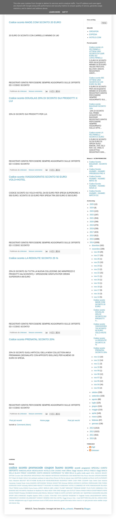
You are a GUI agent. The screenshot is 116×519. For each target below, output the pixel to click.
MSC (17, 490)
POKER (16, 493)
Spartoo (35, 495)
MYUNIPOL (23, 490)
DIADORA (33, 483)
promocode (36, 467)
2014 (92, 242)
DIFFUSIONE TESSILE (44, 483)
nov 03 (97, 388)
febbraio (95, 420)
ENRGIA (70, 483)
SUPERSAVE (56, 473)
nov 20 (97, 280)
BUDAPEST (64, 480)
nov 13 (97, 357)
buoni (42, 500)
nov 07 (97, 378)
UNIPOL (104, 495)
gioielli (63, 500)
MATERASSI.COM (66, 475)
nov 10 (97, 367)
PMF (93, 447)
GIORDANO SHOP (15, 485)
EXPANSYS (77, 483)
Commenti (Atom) (24, 425)
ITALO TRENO (14, 488)
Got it (65, 12)
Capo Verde (93, 480)
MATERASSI (55, 475)
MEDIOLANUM (37, 470)
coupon (49, 467)
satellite (99, 500)
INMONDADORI (95, 485)
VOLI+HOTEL (57, 498)
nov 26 (97, 259)
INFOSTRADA (36, 475)
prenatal (90, 500)
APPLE (86, 470)
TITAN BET (53, 495)
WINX (105, 498)
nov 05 (97, 381)
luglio (94, 403)
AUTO (97, 478)
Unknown (95, 450)
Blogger (87, 509)
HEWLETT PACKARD (44, 485)
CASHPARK (31, 473)
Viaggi (98, 470)
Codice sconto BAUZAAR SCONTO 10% (97, 106)
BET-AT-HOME (31, 480)
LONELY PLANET (59, 488)
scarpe (105, 500)
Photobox (22, 493)
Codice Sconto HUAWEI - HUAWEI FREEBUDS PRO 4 (97, 171)
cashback (34, 478)
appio (30, 500)
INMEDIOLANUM (25, 470)
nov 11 (97, 364)
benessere (36, 500)
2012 (92, 431)
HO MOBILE (56, 485)
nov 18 (97, 287)
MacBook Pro (40, 490)
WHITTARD (84, 498)
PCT (10, 478)
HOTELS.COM (95, 37)
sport (88, 473)
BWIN (70, 480)
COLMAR (85, 480)
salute (95, 500)
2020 (92, 222)
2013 (92, 428)
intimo (74, 500)
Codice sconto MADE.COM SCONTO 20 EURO (35, 22)
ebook (51, 500)
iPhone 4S (57, 478)
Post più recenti (15, 420)
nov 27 (97, 255)
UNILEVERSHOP (95, 495)
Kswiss (35, 488)
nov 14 (97, 297)
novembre (96, 249)
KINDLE (25, 488)
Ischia (21, 488)
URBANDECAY (14, 498)
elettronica (57, 500)
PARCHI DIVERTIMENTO (94, 490)
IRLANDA (104, 485)
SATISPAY (69, 493)
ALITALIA (91, 478)
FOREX (104, 483)
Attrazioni (16, 480)
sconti (77, 468)
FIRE (100, 483)
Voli (29, 478)
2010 (92, 438)
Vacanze (80, 470)
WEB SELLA (69, 473)
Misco (46, 490)
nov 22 (97, 273)
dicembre (96, 245)
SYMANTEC (22, 495)
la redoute (67, 478)
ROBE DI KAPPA (60, 493)
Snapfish (29, 495)
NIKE (58, 490)
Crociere (17, 475)
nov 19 (97, 283)
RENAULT (51, 493)
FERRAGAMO (93, 483)
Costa (28, 483)
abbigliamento (19, 500)
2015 (92, 239)
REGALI (44, 493)
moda (83, 473)
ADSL (92, 473)
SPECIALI (95, 468)
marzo (94, 417)
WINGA (100, 498)
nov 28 (97, 252)
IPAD (43, 475)
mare (72, 478)
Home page (44, 420)
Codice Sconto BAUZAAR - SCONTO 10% (98, 164)
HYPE (88, 485)
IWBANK (48, 475)
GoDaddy (25, 485)
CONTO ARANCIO (43, 473)
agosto (95, 399)
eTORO (46, 500)
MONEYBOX (76, 475)
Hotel (64, 470)
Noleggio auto (65, 490)
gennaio (95, 424)
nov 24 (97, 266)
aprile (94, 413)
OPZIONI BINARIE (101, 475)
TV (77, 495)
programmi (86, 468)
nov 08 (97, 374)
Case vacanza (102, 480)
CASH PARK (77, 480)
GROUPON (93, 31)
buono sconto (64, 467)
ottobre (95, 392)
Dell (22, 475)
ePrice (51, 478)
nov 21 (97, 276)
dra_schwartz (68, 509)
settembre (96, 396)
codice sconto (18, 467)
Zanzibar (11, 500)
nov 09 (97, 371)
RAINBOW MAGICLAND (34, 493)
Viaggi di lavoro (67, 498)
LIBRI (51, 488)
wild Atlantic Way (14, 503)
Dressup (64, 483)
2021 (92, 218)
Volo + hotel (76, 498)
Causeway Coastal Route (17, 483)
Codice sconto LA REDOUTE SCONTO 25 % (33, 258)
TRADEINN (72, 495)
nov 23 (97, 269)
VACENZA (22, 498)
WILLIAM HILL (93, 498)
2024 (92, 208)
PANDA (83, 490)
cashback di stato (43, 478)
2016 (92, 235)
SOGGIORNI (96, 493)
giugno (95, 406)
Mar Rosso (84, 475)
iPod (62, 478)
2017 (92, 232)
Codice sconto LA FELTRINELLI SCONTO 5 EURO (96, 135)
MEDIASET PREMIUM (73, 488)
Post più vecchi (74, 420)
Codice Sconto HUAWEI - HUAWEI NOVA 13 (97, 186)
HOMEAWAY (64, 485)
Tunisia (87, 495)
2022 (92, 215)
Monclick (91, 475)
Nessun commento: (36, 91)
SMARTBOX (88, 493)
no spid (85, 500)
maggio (95, 410)
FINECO (93, 470)
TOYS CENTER (63, 495)
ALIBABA (85, 478)
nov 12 (97, 360)
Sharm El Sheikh (17, 478)
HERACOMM (32, 485)
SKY (82, 493)
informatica (68, 500)
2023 (92, 211)
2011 (92, 435)
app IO (26, 500)
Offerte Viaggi (71, 470)
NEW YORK (53, 490)
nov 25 (97, 262)
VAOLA (25, 478)
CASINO (58, 470)
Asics (10, 480)
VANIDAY (40, 498)
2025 (92, 204)
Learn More (54, 12)
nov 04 (97, 384)
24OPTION (77, 478)
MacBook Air (31, 490)
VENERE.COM (48, 498)
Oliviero (78, 490)
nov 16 (97, 294)
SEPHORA (76, 493)
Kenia (31, 488)
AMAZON (98, 473)
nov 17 (97, 290)
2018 (92, 228)
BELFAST (23, 480)
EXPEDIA (93, 34)
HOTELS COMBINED (76, 485)
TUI (63, 473)
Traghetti (81, 495)
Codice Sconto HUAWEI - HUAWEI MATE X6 (97, 178)
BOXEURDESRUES (52, 480)
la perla (78, 473)
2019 (92, 225)
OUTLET (73, 490)
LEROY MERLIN (43, 488)
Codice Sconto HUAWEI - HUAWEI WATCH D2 (97, 193)
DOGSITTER (57, 483)
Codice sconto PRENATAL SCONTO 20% (31, 339)
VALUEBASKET (31, 498)
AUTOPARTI (103, 478)
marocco (79, 500)
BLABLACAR (41, 480)
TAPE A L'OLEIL (43, 495)
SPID (16, 495)
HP (84, 485)
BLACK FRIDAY (21, 473)
